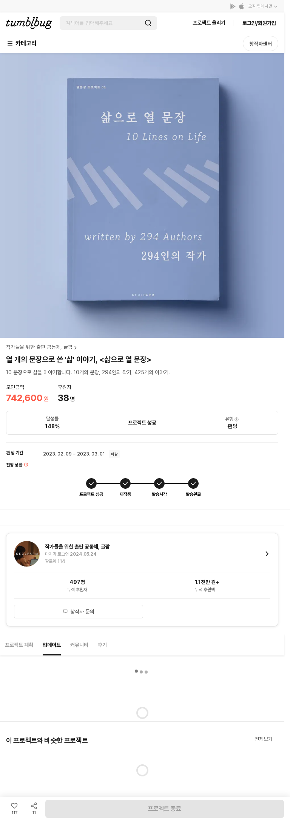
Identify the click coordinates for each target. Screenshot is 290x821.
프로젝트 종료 (164, 808)
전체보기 (263, 739)
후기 (102, 645)
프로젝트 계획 (19, 645)
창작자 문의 (78, 612)
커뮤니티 (79, 645)
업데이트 (52, 645)
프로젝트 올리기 (209, 23)
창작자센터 (260, 44)
